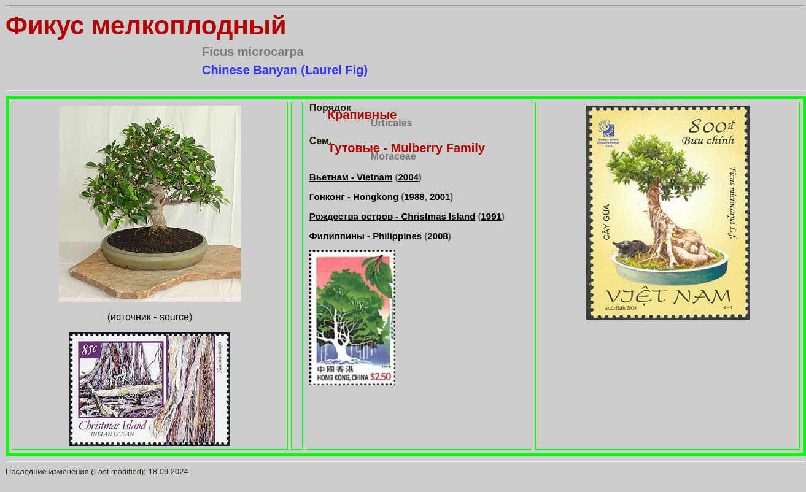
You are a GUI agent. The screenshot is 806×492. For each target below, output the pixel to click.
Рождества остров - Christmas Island (392, 216)
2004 (408, 177)
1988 (414, 196)
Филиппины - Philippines (365, 236)
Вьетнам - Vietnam (350, 177)
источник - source (149, 317)
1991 (491, 216)
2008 (437, 236)
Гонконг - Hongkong (353, 196)
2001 (440, 196)
